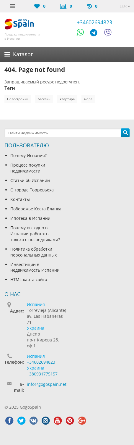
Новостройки (17, 99)
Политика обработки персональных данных (33, 252)
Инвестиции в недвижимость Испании (35, 267)
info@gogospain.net (46, 384)
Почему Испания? (28, 155)
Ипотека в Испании (30, 218)
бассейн (44, 99)
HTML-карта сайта (28, 279)
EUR (125, 6)
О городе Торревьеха (32, 190)
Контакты (20, 199)
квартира (67, 99)
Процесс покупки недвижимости (27, 168)
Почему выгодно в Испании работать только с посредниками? (35, 233)
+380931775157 (42, 374)
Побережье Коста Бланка (35, 209)
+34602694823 (94, 22)
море (88, 99)
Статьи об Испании (30, 180)
